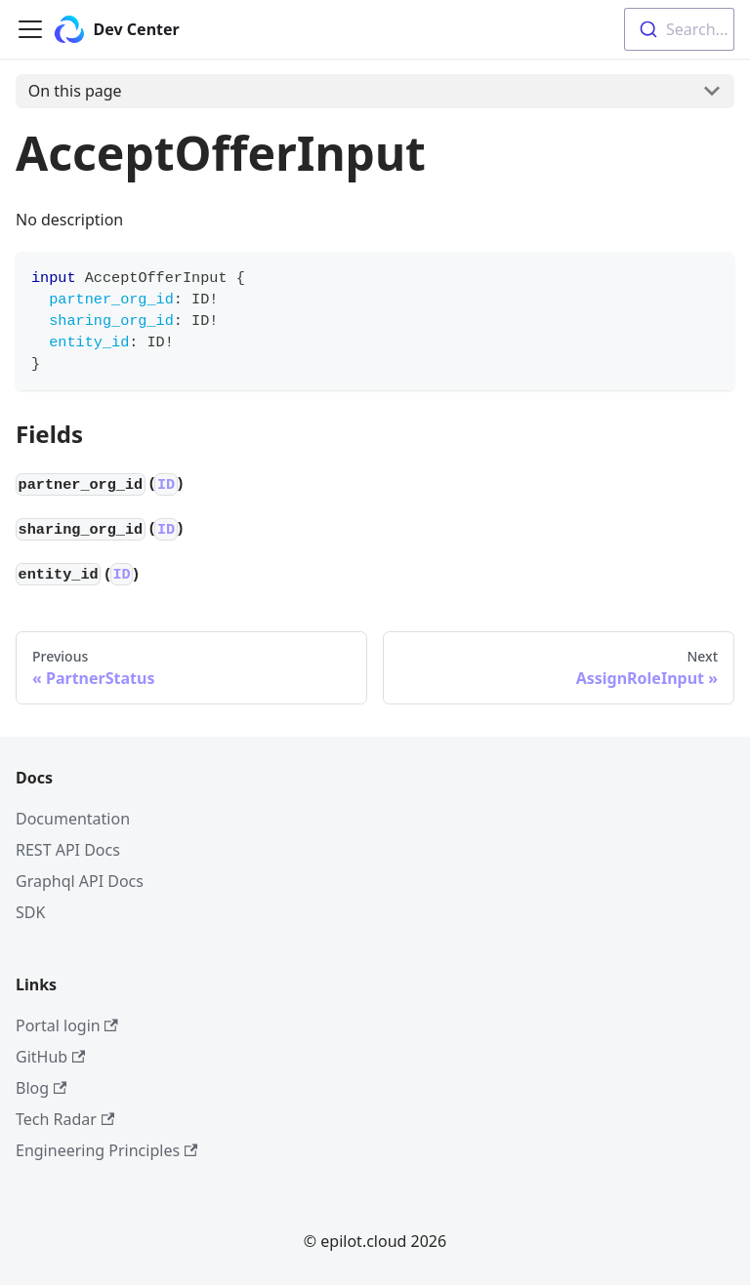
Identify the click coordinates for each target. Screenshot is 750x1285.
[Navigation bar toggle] (30, 29)
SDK (30, 912)
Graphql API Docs (80, 881)
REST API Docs (68, 850)
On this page (75, 90)
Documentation (73, 818)
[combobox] (679, 29)
